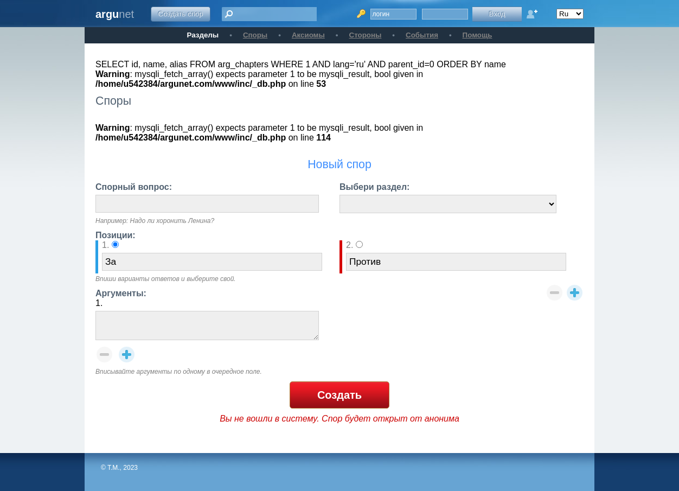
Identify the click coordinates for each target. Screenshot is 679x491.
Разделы (203, 35)
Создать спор (180, 14)
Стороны (365, 35)
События (422, 35)
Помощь (477, 35)
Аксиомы (308, 35)
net (114, 14)
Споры (255, 35)
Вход (497, 14)
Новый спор (339, 164)
